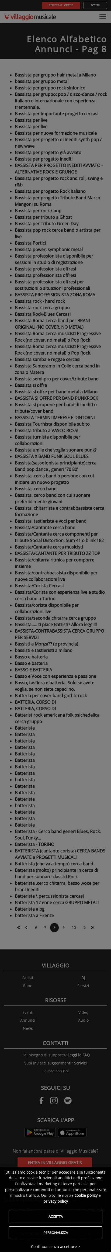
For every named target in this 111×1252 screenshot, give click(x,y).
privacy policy (55, 1201)
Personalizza (55, 1232)
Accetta (55, 1216)
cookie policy (86, 1195)
